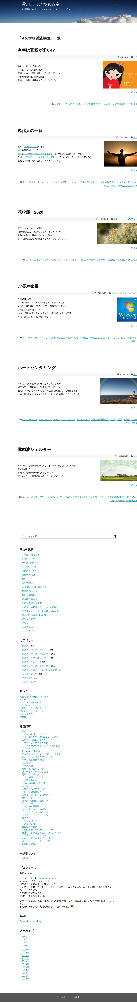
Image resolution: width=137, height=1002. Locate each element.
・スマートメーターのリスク (34, 812)
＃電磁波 (84, 337)
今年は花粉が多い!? (36, 50)
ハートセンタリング (37, 367)
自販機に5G (28, 627)
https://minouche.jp (47, 878)
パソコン (119, 337)
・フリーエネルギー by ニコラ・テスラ (39, 737)
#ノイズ (42, 337)
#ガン (68, 497)
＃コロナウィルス (50, 182)
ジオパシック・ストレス (32, 711)
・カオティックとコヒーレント (35, 815)
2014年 (25, 967)
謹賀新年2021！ (30, 599)
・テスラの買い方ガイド (32, 777)
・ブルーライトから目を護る (34, 771)
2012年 (25, 973)
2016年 (25, 961)
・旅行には (25, 763)
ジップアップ (28, 631)
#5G (23, 497)
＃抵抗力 (131, 182)
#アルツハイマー (56, 497)
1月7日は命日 (28, 595)
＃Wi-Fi (42, 497)
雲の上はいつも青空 (41, 4)
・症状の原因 (26, 766)
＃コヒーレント (29, 419)
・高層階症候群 (27, 844)
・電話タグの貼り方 (30, 774)
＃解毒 (113, 185)
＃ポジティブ (83, 419)
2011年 (25, 976)
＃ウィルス (49, 260)
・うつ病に (25, 786)
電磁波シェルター (34, 449)
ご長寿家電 (28, 286)
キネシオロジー (27, 714)
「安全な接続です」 (32, 555)
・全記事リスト (27, 858)
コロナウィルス (31, 146)
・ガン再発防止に (28, 780)
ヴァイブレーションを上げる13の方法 (41, 611)
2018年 (25, 955)
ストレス (109, 337)
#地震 (119, 419)
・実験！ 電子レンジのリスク (35, 795)
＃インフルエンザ (31, 182)
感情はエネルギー (31, 571)
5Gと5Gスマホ (29, 567)
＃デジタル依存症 (81, 497)
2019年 (25, 952)
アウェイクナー (29, 619)
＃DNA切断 (32, 497)
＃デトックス (60, 104)
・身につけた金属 (28, 827)
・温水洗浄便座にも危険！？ (34, 800)
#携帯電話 (131, 497)
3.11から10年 (28, 559)
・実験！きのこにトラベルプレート (37, 740)
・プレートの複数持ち (31, 792)
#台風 (113, 419)
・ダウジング (26, 798)
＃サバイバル (45, 419)
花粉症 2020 (30, 212)
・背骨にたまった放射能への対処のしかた (41, 832)
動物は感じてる (29, 591)
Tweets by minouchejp (30, 921)
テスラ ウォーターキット (35, 650)
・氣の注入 (25, 818)
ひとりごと (27, 678)
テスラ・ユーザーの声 (31, 702)
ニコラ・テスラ (29, 674)
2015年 (25, 964)
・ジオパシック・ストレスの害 (35, 841)
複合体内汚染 (28, 575)
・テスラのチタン (28, 824)
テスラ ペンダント (32, 662)
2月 (26, 942)
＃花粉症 (107, 104)
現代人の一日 (30, 130)
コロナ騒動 (27, 583)
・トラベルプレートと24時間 (34, 742)
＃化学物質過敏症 (93, 104)
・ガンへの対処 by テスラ (32, 783)
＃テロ (56, 419)
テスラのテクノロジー (31, 705)
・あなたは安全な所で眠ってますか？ (38, 838)
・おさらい (25, 731)
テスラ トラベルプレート (35, 658)
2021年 (25, 936)
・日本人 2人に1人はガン (33, 789)
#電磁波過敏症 (120, 104)
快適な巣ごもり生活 (32, 603)
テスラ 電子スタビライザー (36, 666)
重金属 (25, 623)
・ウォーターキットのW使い (34, 809)
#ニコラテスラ (76, 104)
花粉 (20, 150)
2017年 (25, 958)
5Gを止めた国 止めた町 (34, 587)
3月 (26, 939)
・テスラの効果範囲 (30, 806)
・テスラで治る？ (28, 821)
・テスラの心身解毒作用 (32, 760)
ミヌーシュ (27, 682)
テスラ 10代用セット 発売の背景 (39, 607)
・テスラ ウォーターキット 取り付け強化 (40, 754)
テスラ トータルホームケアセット (34, 153)
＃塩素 (122, 182)
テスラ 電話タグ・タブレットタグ (39, 670)
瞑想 (24, 579)
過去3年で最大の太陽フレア (36, 615)
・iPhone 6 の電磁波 (30, 751)
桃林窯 (23, 717)
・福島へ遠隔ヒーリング (32, 769)
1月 (26, 944)
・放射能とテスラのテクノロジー (36, 829)
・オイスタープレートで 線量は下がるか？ (41, 745)
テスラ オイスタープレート (36, 654)
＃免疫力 (94, 182)
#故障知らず (72, 337)
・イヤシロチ (26, 803)
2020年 (25, 950)
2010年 (25, 979)
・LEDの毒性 (26, 748)
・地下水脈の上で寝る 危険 (33, 835)
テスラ (26, 646)
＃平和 (127, 419)
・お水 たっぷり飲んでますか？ (36, 757)
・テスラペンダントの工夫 (33, 734)
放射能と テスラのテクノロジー (36, 708)
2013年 (25, 970)
